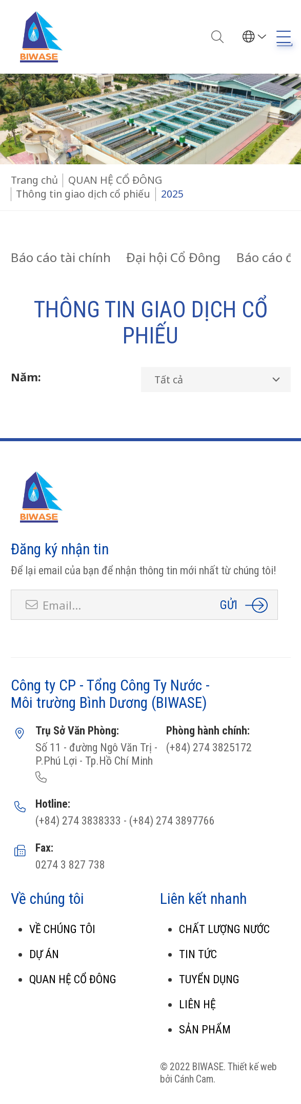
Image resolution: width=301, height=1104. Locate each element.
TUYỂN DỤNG (209, 979)
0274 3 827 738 (70, 864)
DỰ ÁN (44, 954)
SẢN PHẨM (205, 1029)
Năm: (26, 377)
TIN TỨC (198, 954)
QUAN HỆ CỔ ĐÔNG (72, 979)
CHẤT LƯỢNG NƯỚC (224, 929)
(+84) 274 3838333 (78, 820)
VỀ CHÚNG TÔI (62, 929)
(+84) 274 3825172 (209, 747)
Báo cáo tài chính (61, 257)
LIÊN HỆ (197, 1004)
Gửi (228, 604)
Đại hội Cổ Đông (173, 257)
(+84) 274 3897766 (171, 820)
